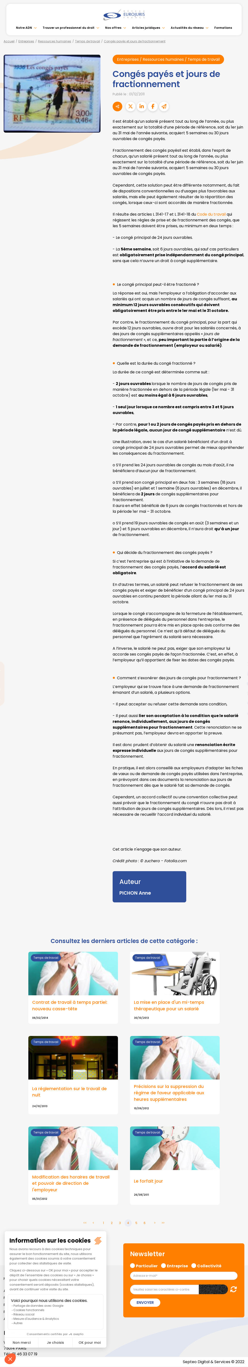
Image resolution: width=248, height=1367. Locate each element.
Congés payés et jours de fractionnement (134, 41)
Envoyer (145, 1303)
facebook (238, 654)
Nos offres (113, 28)
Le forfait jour (148, 1181)
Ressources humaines (54, 41)
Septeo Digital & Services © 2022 (213, 1362)
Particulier (147, 1265)
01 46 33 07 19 (24, 1354)
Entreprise (177, 1265)
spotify (238, 703)
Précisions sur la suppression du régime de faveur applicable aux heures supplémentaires (169, 1092)
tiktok (238, 713)
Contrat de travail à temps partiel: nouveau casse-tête (69, 1005)
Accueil (9, 41)
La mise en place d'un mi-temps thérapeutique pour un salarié (169, 1005)
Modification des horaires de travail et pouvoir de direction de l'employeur (70, 1183)
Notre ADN (24, 28)
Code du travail (211, 214)
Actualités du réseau (187, 28)
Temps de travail (87, 41)
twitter (238, 664)
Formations (223, 28)
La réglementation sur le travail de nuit (69, 1092)
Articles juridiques (146, 28)
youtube (238, 683)
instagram (238, 693)
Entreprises (26, 41)
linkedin (238, 674)
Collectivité (209, 1265)
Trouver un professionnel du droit (68, 28)
